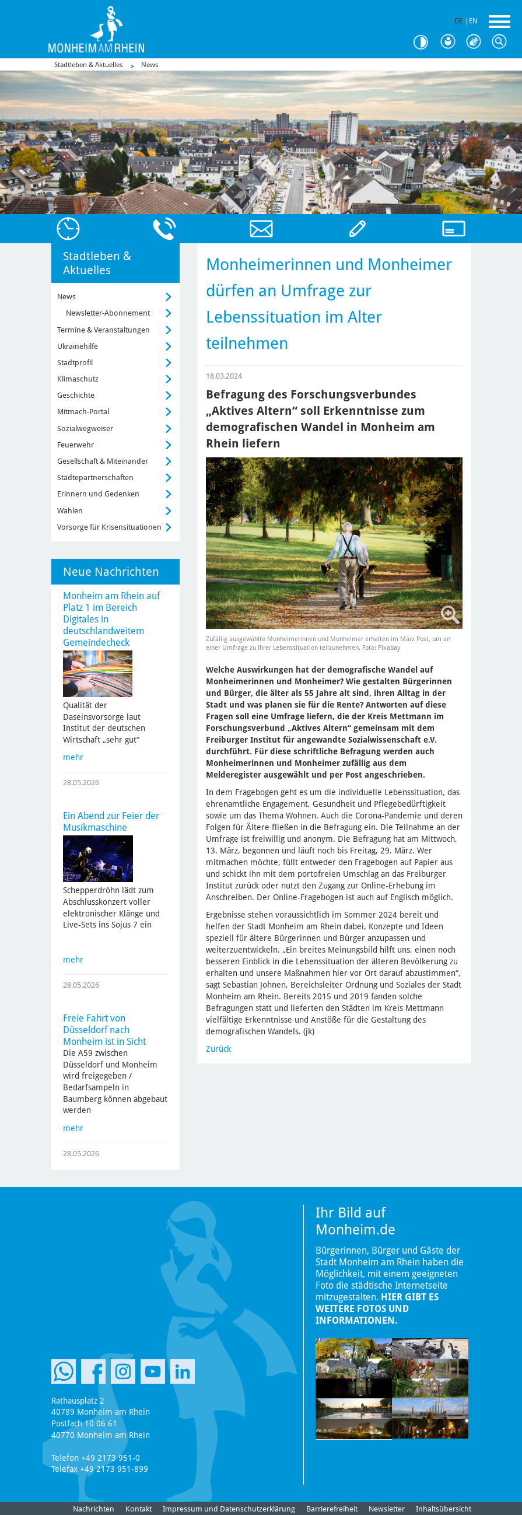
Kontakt (138, 1508)
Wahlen (70, 510)
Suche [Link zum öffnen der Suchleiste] (502, 42)
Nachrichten (93, 1508)
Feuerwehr (75, 444)
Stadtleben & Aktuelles (88, 65)
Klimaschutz (78, 379)
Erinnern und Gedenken (98, 493)
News (149, 65)
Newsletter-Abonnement (108, 313)
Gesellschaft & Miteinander (102, 461)
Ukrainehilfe (77, 346)
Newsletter (387, 1508)
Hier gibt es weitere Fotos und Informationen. (377, 1309)
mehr (73, 757)
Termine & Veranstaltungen (103, 330)
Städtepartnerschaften (95, 477)
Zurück (218, 1049)
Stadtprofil (75, 362)
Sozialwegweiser (85, 428)
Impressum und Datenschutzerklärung (229, 1508)
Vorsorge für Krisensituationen (109, 527)
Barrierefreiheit (332, 1508)
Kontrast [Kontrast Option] (425, 42)
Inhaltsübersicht (443, 1508)
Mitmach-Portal (83, 411)
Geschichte (75, 395)
